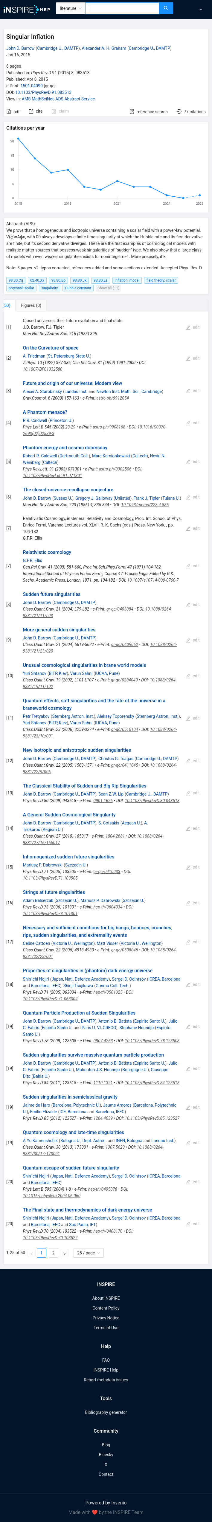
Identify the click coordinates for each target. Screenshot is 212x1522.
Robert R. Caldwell (40, 456)
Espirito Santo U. (149, 1021)
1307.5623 (115, 1147)
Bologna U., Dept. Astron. (83, 1140)
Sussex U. (63, 498)
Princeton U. (61, 420)
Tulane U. (171, 498)
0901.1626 (103, 800)
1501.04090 (31, 85)
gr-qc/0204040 (124, 680)
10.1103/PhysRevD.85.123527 (152, 1118)
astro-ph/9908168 (109, 427)
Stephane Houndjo (136, 1027)
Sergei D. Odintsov (129, 979)
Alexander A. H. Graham (104, 48)
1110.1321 (103, 1082)
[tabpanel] (106, 788)
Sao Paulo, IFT (82, 1224)
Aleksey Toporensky (115, 716)
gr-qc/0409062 (124, 644)
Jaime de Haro (36, 1105)
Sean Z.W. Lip (110, 794)
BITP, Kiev (58, 673)
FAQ (106, 1360)
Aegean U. (131, 823)
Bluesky (106, 1454)
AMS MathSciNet (38, 99)
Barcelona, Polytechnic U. (76, 1105)
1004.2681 (115, 836)
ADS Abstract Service (75, 99)
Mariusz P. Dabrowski (43, 865)
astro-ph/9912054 (112, 398)
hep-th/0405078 (102, 1189)
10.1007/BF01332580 (42, 369)
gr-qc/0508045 (124, 950)
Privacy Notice (106, 1318)
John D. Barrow (20, 48)
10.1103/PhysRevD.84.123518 (152, 1082)
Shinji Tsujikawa (78, 985)
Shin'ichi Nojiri (36, 979)
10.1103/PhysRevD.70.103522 (50, 1237)
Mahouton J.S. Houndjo (98, 1069)
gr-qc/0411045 (124, 765)
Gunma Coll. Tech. (112, 985)
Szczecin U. (75, 865)
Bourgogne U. (134, 1069)
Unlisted (122, 498)
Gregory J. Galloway (93, 498)
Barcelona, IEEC (45, 985)
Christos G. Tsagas (115, 758)
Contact (106, 1474)
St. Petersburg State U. (69, 356)
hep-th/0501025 (107, 992)
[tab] (23, 305)
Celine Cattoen (36, 943)
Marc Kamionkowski (111, 456)
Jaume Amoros (117, 1105)
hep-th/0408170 (107, 1231)
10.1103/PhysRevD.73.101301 (50, 913)
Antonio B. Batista (115, 1021)
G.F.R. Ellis (32, 560)
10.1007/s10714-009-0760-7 (153, 580)
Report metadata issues (106, 1379)
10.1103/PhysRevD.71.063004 (50, 998)
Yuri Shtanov (34, 673)
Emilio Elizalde (43, 1111)
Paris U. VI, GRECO (99, 1027)
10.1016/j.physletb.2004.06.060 (52, 1195)
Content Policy (105, 1308)
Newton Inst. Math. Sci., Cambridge (129, 391)
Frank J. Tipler (147, 498)
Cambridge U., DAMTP (57, 48)
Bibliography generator (106, 1412)
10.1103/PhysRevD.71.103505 (50, 878)
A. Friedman (34, 356)
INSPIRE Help (106, 1370)
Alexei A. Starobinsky (42, 391)
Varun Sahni (81, 673)
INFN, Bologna (129, 1140)
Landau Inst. (76, 391)
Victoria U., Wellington (73, 943)
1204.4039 (103, 1118)
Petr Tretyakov (36, 716)
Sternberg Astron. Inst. (73, 716)
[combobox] (122, 8)
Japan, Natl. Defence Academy (80, 979)
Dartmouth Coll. (74, 456)
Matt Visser (107, 943)
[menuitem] (200, 9)
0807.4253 (103, 1040)
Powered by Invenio (106, 1503)
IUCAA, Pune (106, 673)
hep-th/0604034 (107, 907)
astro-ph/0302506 (115, 469)
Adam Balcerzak (38, 900)
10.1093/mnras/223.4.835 (145, 504)
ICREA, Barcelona (164, 979)
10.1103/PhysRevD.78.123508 (152, 1040)
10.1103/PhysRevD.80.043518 (152, 800)
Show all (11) (108, 288)
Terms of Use (106, 1327)
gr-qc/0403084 (119, 609)
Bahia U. (40, 1076)
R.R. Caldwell (35, 420)
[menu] (193, 9)
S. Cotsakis (108, 823)
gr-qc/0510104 (124, 729)
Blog (106, 1444)
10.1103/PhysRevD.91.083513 (43, 92)
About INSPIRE (106, 1298)
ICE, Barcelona (73, 1111)
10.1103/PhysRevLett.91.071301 (52, 475)
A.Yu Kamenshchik (40, 1140)
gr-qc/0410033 (106, 871)
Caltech (139, 456)
